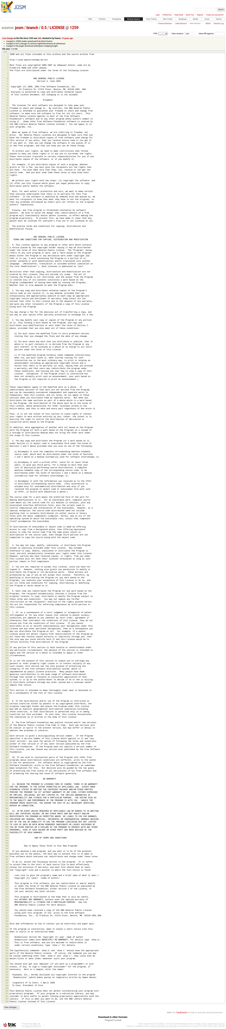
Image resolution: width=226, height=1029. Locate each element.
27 (7, 124)
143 (6, 435)
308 (6, 878)
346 (6, 980)
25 (7, 119)
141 (6, 430)
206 (6, 604)
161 (6, 484)
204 (6, 599)
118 (6, 368)
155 (6, 468)
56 (7, 202)
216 (6, 631)
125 (6, 387)
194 (6, 572)
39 (7, 156)
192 (6, 567)
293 (6, 838)
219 (6, 639)
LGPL (215, 1026)
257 (6, 741)
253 (6, 730)
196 (6, 577)
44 (7, 170)
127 (6, 392)
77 (7, 258)
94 (7, 304)
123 (6, 382)
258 (6, 744)
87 (7, 285)
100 (6, 320)
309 (6, 881)
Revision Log (218, 23)
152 (6, 459)
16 (7, 95)
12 (7, 84)
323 (6, 918)
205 (6, 602)
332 (6, 942)
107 (6, 339)
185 (6, 548)
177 (6, 527)
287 (6, 822)
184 (6, 545)
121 (6, 376)
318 (6, 905)
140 (6, 427)
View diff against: (212, 33)
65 (7, 226)
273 (6, 784)
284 (6, 814)
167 (6, 500)
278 (6, 798)
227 (6, 661)
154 (6, 465)
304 (6, 867)
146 (6, 443)
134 (6, 411)
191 (6, 564)
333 (6, 945)
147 (6, 446)
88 (7, 288)
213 (6, 623)
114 (6, 358)
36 (7, 148)
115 (6, 360)
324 (6, 921)
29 (7, 130)
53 (7, 194)
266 (6, 765)
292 (6, 835)
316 (6, 899)
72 (7, 245)
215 (6, 629)
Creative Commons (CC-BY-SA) (163, 1026)
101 (6, 323)
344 (6, 975)
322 (6, 916)
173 (6, 516)
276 (6, 792)
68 (7, 234)
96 (7, 309)
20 (7, 105)
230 (6, 669)
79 (7, 264)
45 (7, 173)
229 (6, 666)
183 (6, 543)
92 (7, 299)
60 (7, 213)
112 (6, 352)
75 (7, 253)
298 (6, 851)
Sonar (207, 19)
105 (6, 333)
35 (7, 146)
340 (39, 38)
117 (6, 366)
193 (6, 569)
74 (7, 250)
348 (6, 985)
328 (6, 932)
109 (6, 344)
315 (6, 897)
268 (6, 771)
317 (6, 902)
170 (6, 508)
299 (6, 854)
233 (6, 677)
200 (6, 588)
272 (6, 781)
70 (7, 239)
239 (6, 693)
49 (7, 183)
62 (7, 218)
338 (6, 959)
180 (6, 535)
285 (6, 816)
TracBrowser (181, 1012)
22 (7, 111)
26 (7, 122)
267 (6, 768)
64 (7, 224)
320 (6, 910)
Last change (7, 38)
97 (7, 312)
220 (6, 642)
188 (6, 556)
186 (6, 551)
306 (6, 873)
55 (7, 199)
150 (6, 454)
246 (6, 712)
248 (6, 717)
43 (7, 167)
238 (6, 690)
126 (6, 390)
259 (6, 747)
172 (6, 513)
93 (7, 301)
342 (6, 969)
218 (6, 637)
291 (6, 833)
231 (6, 672)
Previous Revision (165, 23)
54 (7, 197)
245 (6, 709)
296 (6, 846)
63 (7, 221)
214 (6, 626)
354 (6, 1001)
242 (6, 701)
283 (6, 811)
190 (6, 561)
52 (7, 191)
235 (6, 682)
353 (6, 999)
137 (6, 419)
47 (7, 178)
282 (6, 808)
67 (7, 232)
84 (7, 277)
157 (6, 473)
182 (6, 540)
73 (7, 248)
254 (6, 733)
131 (6, 403)
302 (6, 862)
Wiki (90, 19)
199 (6, 586)
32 (7, 138)
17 (7, 97)
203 (6, 596)
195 (6, 575)
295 (6, 843)
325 (6, 924)
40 (7, 159)
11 (7, 81)
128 (6, 395)
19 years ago (67, 38)
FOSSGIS (160, 1024)
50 (7, 186)
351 (6, 993)
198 (6, 583)
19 (7, 103)
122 (6, 379)
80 (7, 266)
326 (6, 926)
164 (6, 492)
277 (6, 795)
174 (6, 519)
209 (6, 612)
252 (6, 728)
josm (19, 27)
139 (6, 425)
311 (6, 886)
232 (6, 674)
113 (6, 355)
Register (200, 15)
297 (6, 848)
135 (6, 414)
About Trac (190, 15)
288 (6, 824)
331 (6, 940)
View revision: (178, 33)
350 (6, 991)
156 (6, 470)
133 (6, 408)
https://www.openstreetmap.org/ (210, 1024)
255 (6, 736)
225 (6, 655)
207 (6, 607)
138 (6, 422)
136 (6, 417)
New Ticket (167, 19)
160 (6, 481)
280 (6, 803)
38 (7, 154)
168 (6, 502)
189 (6, 559)
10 (7, 79)
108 (6, 342)
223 (6, 650)
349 (6, 988)
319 (6, 908)
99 (7, 317)
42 (7, 164)
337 (6, 956)
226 (6, 658)
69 (7, 237)
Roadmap (183, 19)
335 (6, 950)
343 (6, 972)
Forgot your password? (215, 15)
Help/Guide (179, 15)
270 (6, 776)
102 (6, 325)
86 (7, 282)
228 (6, 664)
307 (6, 875)
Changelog (116, 19)
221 (6, 645)
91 (7, 296)
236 (6, 685)
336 (6, 953)
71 (7, 242)
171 (6, 510)
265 (6, 763)
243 (6, 704)
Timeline (102, 19)
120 (6, 374)
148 (6, 449)
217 (6, 634)
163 (6, 489)
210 (6, 615)
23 (7, 113)
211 (6, 618)
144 (6, 438)
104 (6, 331)
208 (6, 610)
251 (6, 725)
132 (6, 406)
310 (6, 883)
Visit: (155, 33)
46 (7, 175)
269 (6, 773)
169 (6, 505)
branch (32, 27)
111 (6, 350)
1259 (74, 27)
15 (7, 92)
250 (6, 722)
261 (6, 752)
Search (219, 19)
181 (6, 537)
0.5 (44, 27)
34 (7, 143)
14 (7, 89)
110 (6, 347)
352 (6, 996)
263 (6, 757)
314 (6, 894)
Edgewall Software (33, 1026)
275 (6, 790)
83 (7, 274)
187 (6, 553)
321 (6, 913)
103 (6, 328)
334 (6, 948)
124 (6, 384)
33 (7, 140)
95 (7, 307)
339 (6, 961)
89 (7, 290)
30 (7, 132)
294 (6, 841)
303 (6, 865)
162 (6, 486)
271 (6, 779)
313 (6, 891)
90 (7, 293)
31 (7, 135)
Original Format (113, 1020)
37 (7, 151)
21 (7, 108)
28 (7, 127)
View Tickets (151, 19)
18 (7, 100)
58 (7, 207)
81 (7, 269)
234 (6, 680)
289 (6, 827)
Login (158, 15)
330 (6, 937)
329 (6, 934)
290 (6, 830)
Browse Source (133, 19)
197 (6, 580)
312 (6, 889)
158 (6, 476)
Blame (208, 23)
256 (6, 739)
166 (6, 497)
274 (6, 787)
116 (6, 363)
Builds (195, 19)
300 (6, 857)
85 (7, 280)
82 (7, 272)
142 (6, 433)
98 (7, 315)
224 (6, 653)
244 (6, 706)
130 (6, 400)
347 (6, 983)
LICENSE (57, 27)
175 (6, 521)
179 (6, 532)
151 (6, 457)
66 (7, 229)
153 (6, 462)
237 (6, 688)
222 (6, 647)
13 (7, 87)
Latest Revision (181, 23)
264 (6, 760)
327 (6, 929)
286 (6, 819)
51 (7, 189)
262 (6, 755)
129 (6, 398)
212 (6, 621)
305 (6, 870)
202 (6, 594)
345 (6, 977)
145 (6, 441)
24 (7, 116)
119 (6, 371)
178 (6, 529)
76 (7, 256)
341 (6, 967)
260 (6, 749)
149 (6, 451)
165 (6, 494)
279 (6, 800)
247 (6, 714)
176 (6, 524)
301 (6, 859)
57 (7, 205)
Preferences (167, 15)
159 (6, 478)
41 (7, 162)
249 (6, 720)
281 (6, 806)
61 (7, 215)
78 (7, 261)
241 (6, 698)
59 (7, 210)
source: (8, 27)
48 (7, 181)
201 (6, 591)
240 (6, 696)
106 (6, 336)
